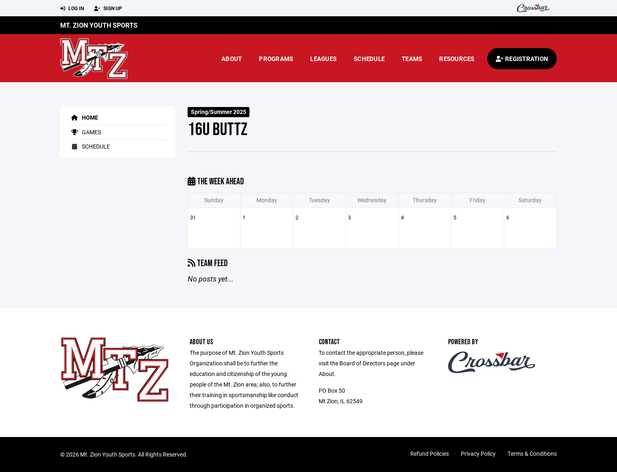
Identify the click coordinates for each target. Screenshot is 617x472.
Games (84, 132)
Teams (412, 59)
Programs (276, 59)
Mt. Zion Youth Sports (99, 25)
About (231, 59)
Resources (456, 59)
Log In (72, 8)
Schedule (369, 59)
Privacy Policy (478, 453)
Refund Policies (429, 453)
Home (83, 117)
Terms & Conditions (532, 453)
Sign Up (108, 8)
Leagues (323, 59)
